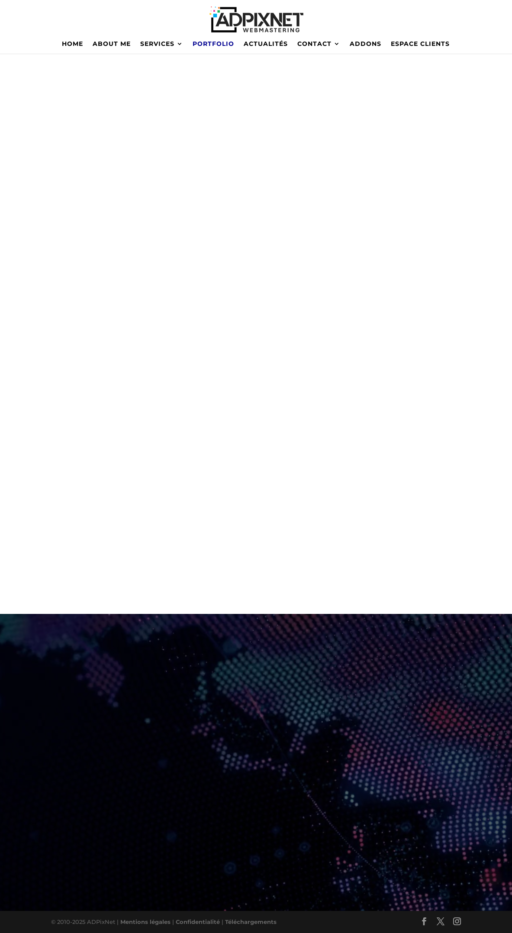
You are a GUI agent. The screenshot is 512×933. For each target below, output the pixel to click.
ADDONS (365, 44)
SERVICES (157, 44)
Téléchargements (251, 921)
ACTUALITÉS (266, 44)
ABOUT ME (112, 44)
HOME (72, 44)
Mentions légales (145, 921)
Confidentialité (199, 921)
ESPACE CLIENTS (420, 44)
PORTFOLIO (213, 44)
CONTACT (314, 44)
